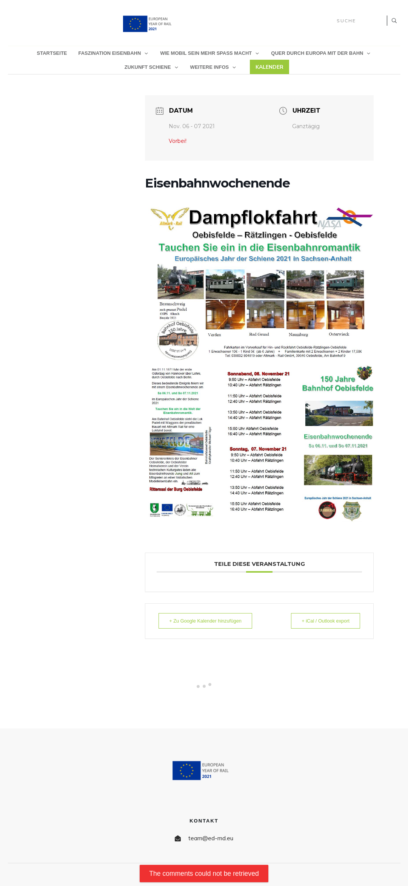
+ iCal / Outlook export (323, 621)
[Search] (393, 20)
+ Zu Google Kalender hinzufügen (208, 621)
